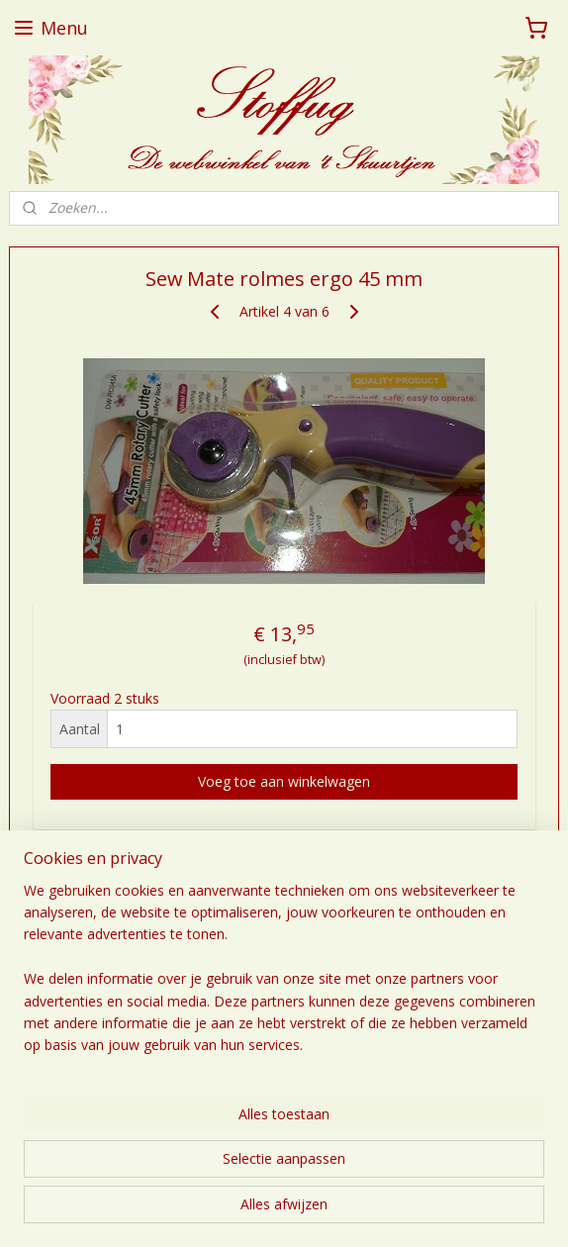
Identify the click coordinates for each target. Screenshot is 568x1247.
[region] (284, 976)
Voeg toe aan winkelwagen (284, 782)
